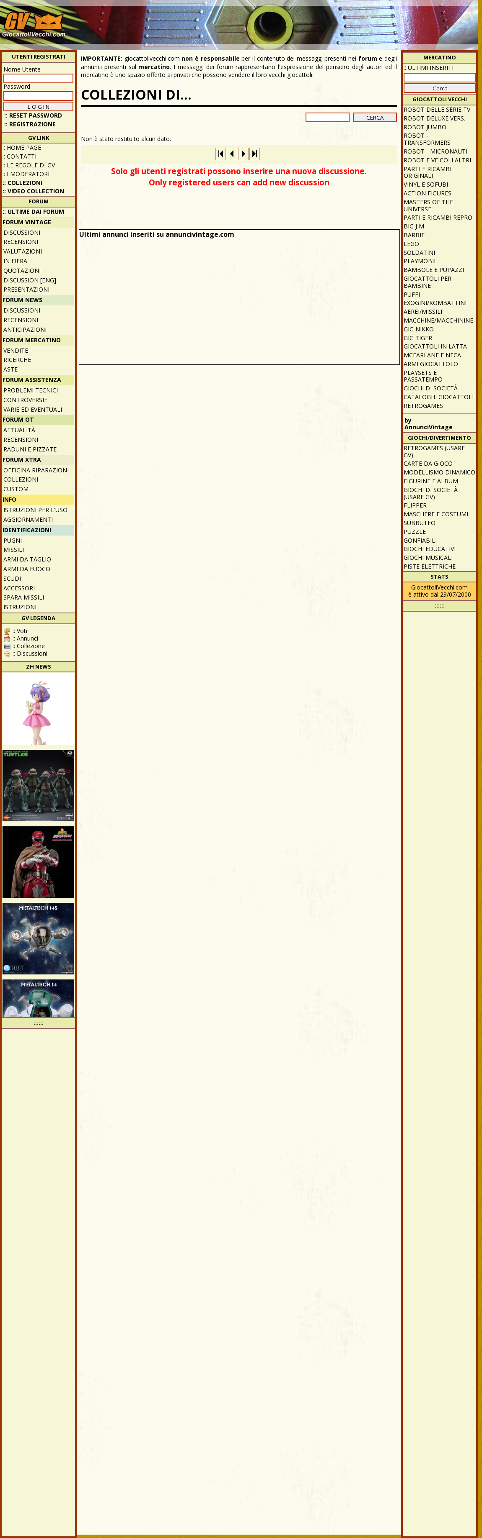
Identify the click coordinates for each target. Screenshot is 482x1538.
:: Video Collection (33, 191)
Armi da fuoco (26, 569)
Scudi (12, 578)
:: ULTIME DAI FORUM (33, 211)
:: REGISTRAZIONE (30, 124)
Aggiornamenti (28, 519)
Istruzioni (19, 607)
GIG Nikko (419, 329)
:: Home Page (22, 147)
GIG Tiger (418, 338)
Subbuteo (419, 523)
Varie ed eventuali (32, 409)
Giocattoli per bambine (427, 282)
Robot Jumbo (425, 127)
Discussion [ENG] (29, 280)
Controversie (25, 400)
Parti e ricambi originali (427, 172)
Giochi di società (431, 388)
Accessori (19, 588)
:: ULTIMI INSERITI (428, 68)
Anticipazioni (25, 329)
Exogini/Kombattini (435, 303)
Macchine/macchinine (438, 320)
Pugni (12, 540)
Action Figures (427, 193)
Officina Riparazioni (36, 470)
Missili (13, 550)
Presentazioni (26, 289)
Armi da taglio (27, 559)
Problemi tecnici (30, 390)
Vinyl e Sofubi (426, 184)
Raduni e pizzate (30, 449)
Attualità (19, 430)
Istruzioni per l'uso (35, 510)
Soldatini (419, 252)
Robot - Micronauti (435, 151)
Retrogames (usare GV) (434, 451)
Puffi (412, 294)
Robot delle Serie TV (437, 109)
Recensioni (20, 242)
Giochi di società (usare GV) (431, 493)
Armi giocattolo (431, 364)
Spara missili (23, 597)
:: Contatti (19, 156)
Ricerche (17, 360)
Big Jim (414, 226)
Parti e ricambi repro (438, 217)
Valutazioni (22, 251)
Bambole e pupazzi (434, 270)
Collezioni (20, 479)
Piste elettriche (430, 566)
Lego (411, 244)
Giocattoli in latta (435, 346)
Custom (16, 489)
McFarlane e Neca (432, 355)
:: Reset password (33, 115)
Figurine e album (431, 481)
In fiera (15, 261)
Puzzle (415, 532)
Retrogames (423, 406)
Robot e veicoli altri (437, 160)
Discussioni (21, 232)
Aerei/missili (423, 311)
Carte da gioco (428, 463)
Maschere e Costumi (436, 514)
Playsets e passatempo (423, 376)
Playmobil (420, 261)
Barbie (414, 235)
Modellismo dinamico (439, 472)
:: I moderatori (26, 174)
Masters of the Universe (428, 205)
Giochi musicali (428, 557)
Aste (10, 369)
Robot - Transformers (427, 138)
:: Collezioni (22, 183)
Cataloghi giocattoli (439, 397)
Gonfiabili (420, 540)
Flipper (415, 505)
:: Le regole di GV (29, 165)
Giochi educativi (430, 549)
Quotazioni (22, 270)
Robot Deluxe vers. (434, 118)
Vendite (15, 350)
